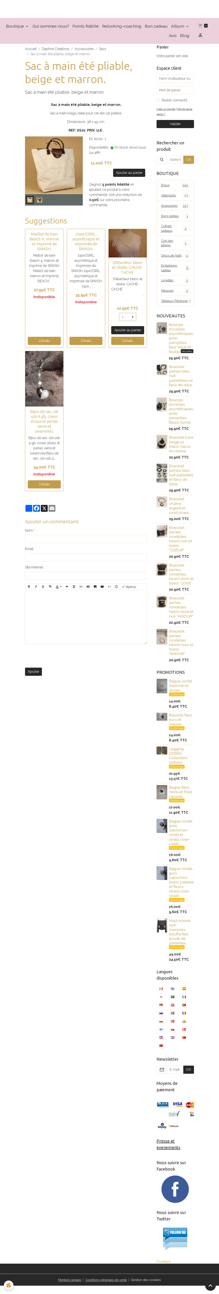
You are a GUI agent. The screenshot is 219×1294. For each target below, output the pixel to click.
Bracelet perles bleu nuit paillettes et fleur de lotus (181, 482)
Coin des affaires (175, 248)
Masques (175, 297)
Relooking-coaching (121, 28)
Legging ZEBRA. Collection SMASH (178, 763)
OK (188, 162)
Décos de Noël (175, 261)
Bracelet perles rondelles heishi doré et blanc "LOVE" (181, 581)
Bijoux (175, 187)
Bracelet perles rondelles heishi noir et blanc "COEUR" (180, 546)
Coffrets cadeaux (175, 232)
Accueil (31, 52)
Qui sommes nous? (51, 28)
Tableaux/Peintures (177, 308)
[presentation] (57, 658)
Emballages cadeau (175, 274)
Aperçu (129, 589)
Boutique (15, 28)
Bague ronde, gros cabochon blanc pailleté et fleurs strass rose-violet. (181, 889)
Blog (184, 38)
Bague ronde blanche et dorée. (180, 692)
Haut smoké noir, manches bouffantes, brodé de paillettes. (180, 939)
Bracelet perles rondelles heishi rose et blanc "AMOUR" (181, 649)
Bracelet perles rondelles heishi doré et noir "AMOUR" (181, 614)
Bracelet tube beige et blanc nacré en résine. (181, 451)
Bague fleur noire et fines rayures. (180, 799)
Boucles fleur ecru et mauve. (180, 727)
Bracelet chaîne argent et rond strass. (179, 513)
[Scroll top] (210, 1285)
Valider (175, 127)
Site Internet (34, 570)
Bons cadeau (175, 219)
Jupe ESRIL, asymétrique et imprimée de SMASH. (86, 244)
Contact (164, 1269)
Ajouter (33, 674)
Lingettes (175, 287)
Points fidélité (86, 28)
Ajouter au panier (129, 175)
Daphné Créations (55, 52)
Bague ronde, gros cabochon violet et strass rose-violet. (181, 839)
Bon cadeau (156, 28)
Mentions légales (66, 1288)
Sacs (102, 52)
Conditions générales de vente (106, 1288)
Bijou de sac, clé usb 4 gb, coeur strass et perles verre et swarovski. (44, 424)
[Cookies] (9, 1285)
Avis (173, 38)
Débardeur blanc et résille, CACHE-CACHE (127, 270)
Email (29, 551)
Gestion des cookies (150, 1288)
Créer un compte (167, 111)
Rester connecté (174, 103)
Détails (44, 344)
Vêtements (175, 198)
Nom (29, 533)
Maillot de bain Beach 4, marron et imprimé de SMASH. (44, 244)
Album (178, 28)
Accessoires (84, 52)
